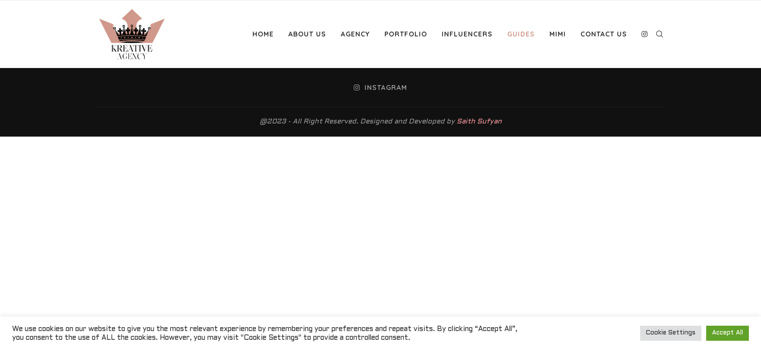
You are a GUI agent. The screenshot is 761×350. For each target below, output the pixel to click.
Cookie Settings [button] (670, 333)
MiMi (557, 34)
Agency (355, 34)
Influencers (467, 34)
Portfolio (405, 34)
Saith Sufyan (479, 122)
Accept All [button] (727, 333)
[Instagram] (644, 34)
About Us (307, 34)
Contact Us (603, 34)
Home (263, 34)
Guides (521, 34)
